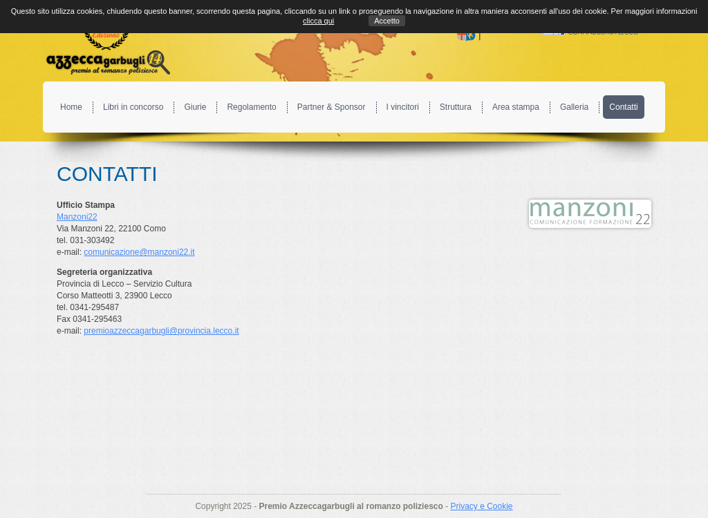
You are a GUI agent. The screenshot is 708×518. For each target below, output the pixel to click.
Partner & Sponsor (331, 107)
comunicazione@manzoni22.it (139, 252)
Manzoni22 (77, 217)
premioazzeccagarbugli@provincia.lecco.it (161, 331)
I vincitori (402, 107)
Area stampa (515, 107)
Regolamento (251, 107)
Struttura (456, 107)
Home (71, 107)
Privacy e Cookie (481, 506)
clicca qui (318, 21)
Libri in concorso (133, 107)
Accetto (387, 21)
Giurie (195, 107)
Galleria (574, 107)
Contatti (623, 107)
